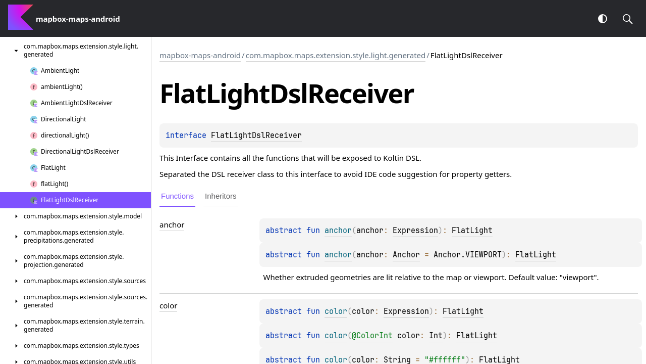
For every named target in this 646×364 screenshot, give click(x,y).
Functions (177, 196)
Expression (415, 230)
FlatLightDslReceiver (256, 135)
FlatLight (472, 230)
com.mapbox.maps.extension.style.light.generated (336, 55)
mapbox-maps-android (200, 55)
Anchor (406, 255)
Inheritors (221, 196)
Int (436, 336)
